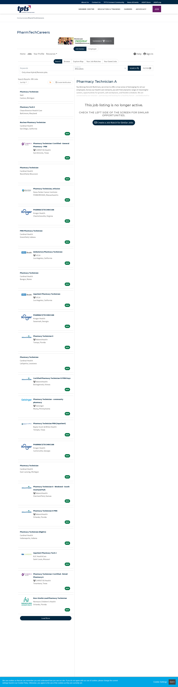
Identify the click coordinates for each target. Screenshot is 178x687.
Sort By (22, 82)
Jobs (29, 53)
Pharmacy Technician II (43, 336)
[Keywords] (46, 68)
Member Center (86, 9)
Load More (45, 618)
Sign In (148, 53)
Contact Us (96, 2)
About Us (85, 2)
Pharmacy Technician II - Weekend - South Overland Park (51, 488)
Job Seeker (79, 49)
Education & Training (109, 9)
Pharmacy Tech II (27, 107)
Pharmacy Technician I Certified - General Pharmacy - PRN (51, 145)
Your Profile (39, 53)
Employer (92, 49)
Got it (172, 682)
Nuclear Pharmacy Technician (33, 122)
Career (24, 18)
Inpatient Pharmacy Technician (46, 294)
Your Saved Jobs (110, 61)
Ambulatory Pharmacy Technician (47, 252)
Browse (67, 61)
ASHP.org (157, 2)
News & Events (133, 2)
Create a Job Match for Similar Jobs (113, 122)
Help (138, 53)
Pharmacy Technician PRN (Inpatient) (49, 423)
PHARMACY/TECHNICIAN (43, 209)
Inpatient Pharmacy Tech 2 (44, 553)
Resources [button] (50, 53)
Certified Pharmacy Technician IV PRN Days (52, 378)
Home (19, 18)
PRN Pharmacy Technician (31, 231)
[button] (147, 68)
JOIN (157, 9)
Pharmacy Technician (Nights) (33, 532)
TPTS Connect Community (114, 2)
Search (58, 61)
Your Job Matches (94, 61)
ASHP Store (146, 2)
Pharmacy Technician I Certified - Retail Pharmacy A (50, 575)
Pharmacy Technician (29, 91)
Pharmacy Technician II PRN (45, 511)
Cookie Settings (160, 682)
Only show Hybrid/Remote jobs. (35, 72)
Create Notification (63, 82)
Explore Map (78, 61)
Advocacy (141, 9)
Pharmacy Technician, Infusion (46, 188)
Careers (128, 9)
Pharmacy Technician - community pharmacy (48, 401)
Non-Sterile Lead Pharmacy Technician (50, 598)
